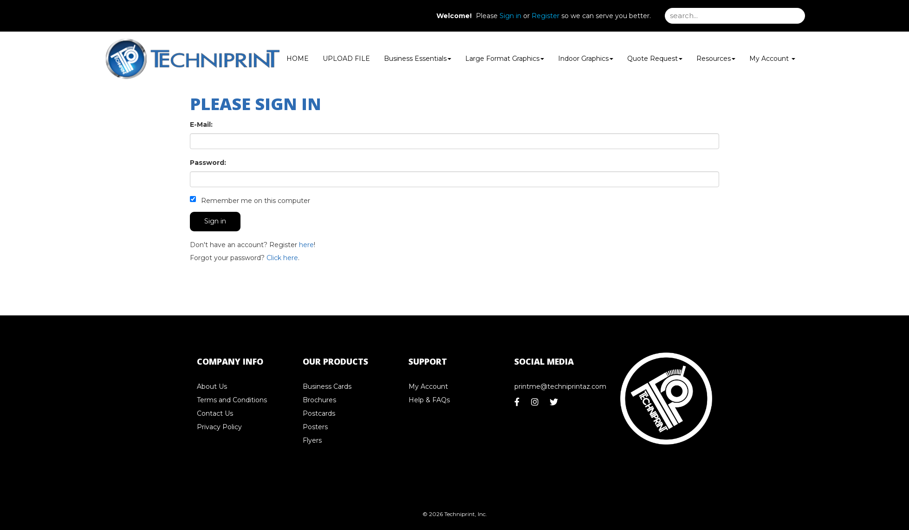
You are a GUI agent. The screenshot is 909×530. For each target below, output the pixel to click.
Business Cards (327, 386)
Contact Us (215, 413)
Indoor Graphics (585, 58)
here (306, 245)
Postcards (319, 413)
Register (545, 16)
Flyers (312, 440)
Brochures (319, 400)
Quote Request (654, 58)
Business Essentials (417, 58)
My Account (428, 386)
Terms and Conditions (232, 400)
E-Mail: (201, 124)
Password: (208, 162)
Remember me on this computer (250, 200)
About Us (212, 386)
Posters (315, 427)
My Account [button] (772, 58)
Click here (282, 258)
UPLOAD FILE (346, 58)
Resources (715, 58)
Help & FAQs (429, 400)
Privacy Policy (219, 427)
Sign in (510, 16)
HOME (297, 58)
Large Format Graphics (504, 58)
